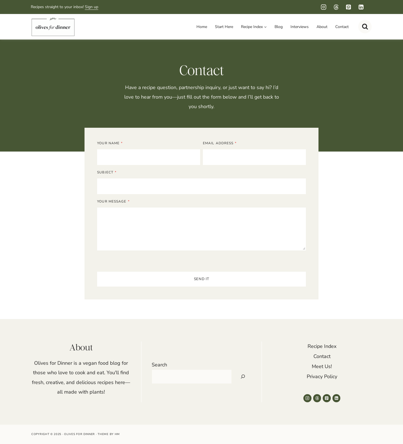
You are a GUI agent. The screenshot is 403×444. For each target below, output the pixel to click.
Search (159, 364)
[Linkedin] (361, 7)
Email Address (219, 144)
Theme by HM (109, 434)
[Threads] (336, 7)
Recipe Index (322, 346)
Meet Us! (322, 366)
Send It (201, 279)
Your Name (110, 144)
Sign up (91, 7)
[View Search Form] (365, 26)
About (322, 26)
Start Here (224, 26)
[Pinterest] (348, 7)
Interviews (299, 26)
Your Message (114, 202)
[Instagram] (323, 7)
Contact (342, 26)
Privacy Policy (322, 376)
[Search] (243, 376)
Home (201, 26)
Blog (279, 26)
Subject (107, 173)
